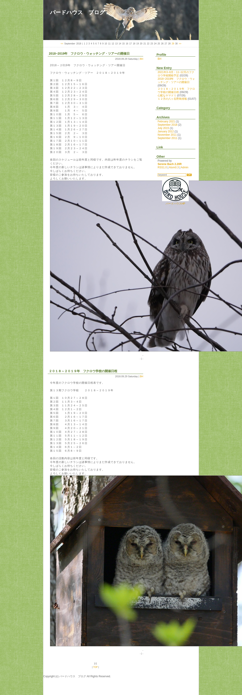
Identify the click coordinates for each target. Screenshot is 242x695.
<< (62, 43)
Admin (184, 167)
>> (180, 43)
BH (141, 59)
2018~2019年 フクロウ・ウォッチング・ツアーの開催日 (89, 53)
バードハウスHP (175, 202)
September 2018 (167, 124)
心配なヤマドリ (167, 95)
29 (173, 43)
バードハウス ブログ (77, 12)
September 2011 (167, 138)
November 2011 (167, 134)
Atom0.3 (174, 167)
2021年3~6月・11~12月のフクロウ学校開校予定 (176, 74)
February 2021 (166, 121)
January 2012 (166, 131)
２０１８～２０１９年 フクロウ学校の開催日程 (83, 371)
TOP (95, 667)
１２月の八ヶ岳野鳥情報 (172, 98)
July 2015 (163, 128)
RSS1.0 (162, 167)
